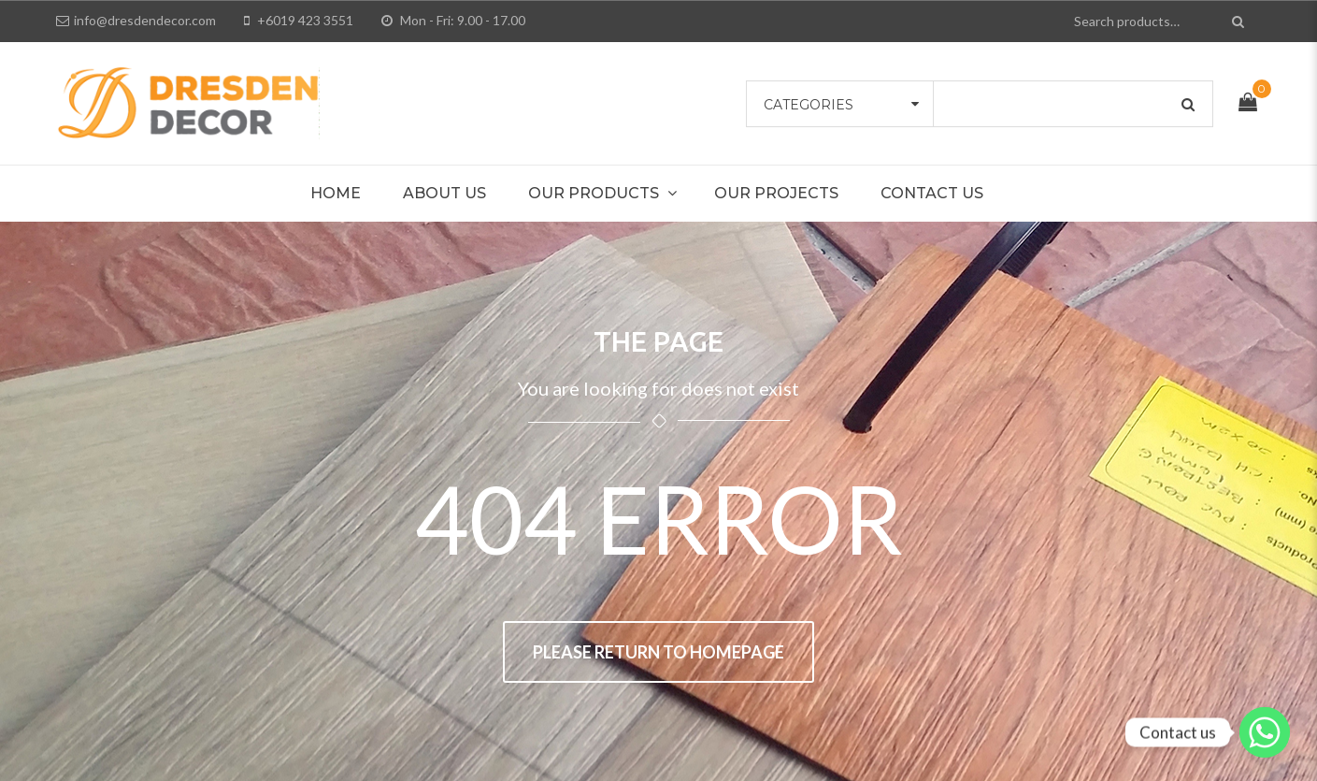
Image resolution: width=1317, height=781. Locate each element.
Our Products (593, 193)
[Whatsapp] (1264, 732)
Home (335, 193)
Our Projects (776, 193)
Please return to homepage (658, 652)
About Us (444, 193)
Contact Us (931, 193)
